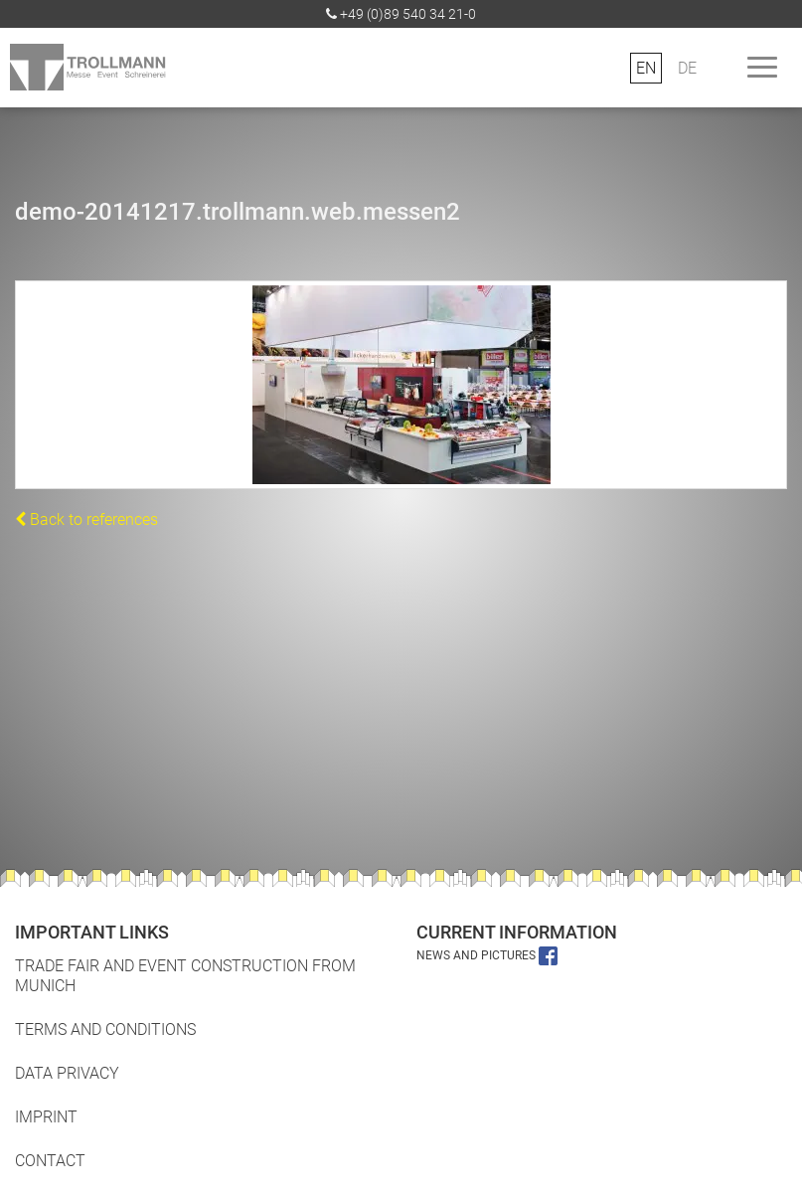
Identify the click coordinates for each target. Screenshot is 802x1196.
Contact (50, 1160)
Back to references (86, 519)
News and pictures (487, 955)
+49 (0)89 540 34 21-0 (408, 14)
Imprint (46, 1117)
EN (646, 68)
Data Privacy (67, 1073)
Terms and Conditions (105, 1029)
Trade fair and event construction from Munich (185, 975)
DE (687, 68)
